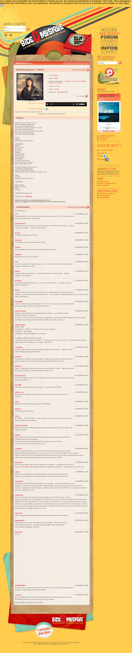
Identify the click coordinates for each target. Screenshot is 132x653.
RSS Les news (103, 181)
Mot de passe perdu (16, 32)
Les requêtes (103, 139)
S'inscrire (6, 32)
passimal (18, 280)
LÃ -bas (103, 96)
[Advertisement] (59, 27)
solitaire (18, 247)
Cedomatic (19, 347)
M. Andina (58, 83)
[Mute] (77, 104)
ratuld (17, 472)
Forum (39, 642)
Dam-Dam (18, 532)
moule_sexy (19, 392)
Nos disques (32, 642)
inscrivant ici (116, 174)
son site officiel (23, 467)
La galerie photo (104, 197)
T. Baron (67, 81)
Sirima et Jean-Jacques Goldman (106, 99)
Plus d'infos (80, 96)
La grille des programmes (107, 136)
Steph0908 (19, 301)
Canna (17, 416)
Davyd (17, 290)
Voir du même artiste (79, 70)
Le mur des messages (106, 150)
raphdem (18, 254)
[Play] (47, 104)
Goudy (17, 233)
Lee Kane (18, 595)
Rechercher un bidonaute (107, 193)
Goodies (53, 642)
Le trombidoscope (104, 195)
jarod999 (18, 385)
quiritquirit (19, 462)
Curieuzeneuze (20, 223)
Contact (63, 642)
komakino (18, 240)
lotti (16, 262)
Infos (58, 642)
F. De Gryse (76, 81)
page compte (101, 174)
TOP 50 (109, 124)
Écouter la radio (108, 131)
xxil (16, 214)
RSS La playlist (104, 185)
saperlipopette (20, 325)
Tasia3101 (18, 448)
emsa (17, 401)
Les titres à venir (104, 137)
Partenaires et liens (73, 642)
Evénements (46, 642)
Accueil (25, 642)
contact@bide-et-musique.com (58, 644)
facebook (103, 159)
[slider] (62, 104)
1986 (56, 78)
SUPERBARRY (20, 585)
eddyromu (18, 513)
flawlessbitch (20, 520)
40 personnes (18, 112)
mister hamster (20, 311)
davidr (17, 271)
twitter (103, 156)
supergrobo (19, 481)
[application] (66, 104)
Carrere (56, 89)
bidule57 (18, 366)
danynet (18, 409)
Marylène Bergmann (25, 70)
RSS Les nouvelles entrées (107, 183)
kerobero (18, 357)
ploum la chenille (21, 425)
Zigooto (18, 435)
